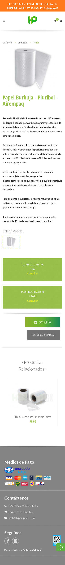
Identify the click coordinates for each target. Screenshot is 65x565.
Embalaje (22, 42)
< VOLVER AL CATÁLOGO (43, 335)
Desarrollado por (23, 550)
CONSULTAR (42, 322)
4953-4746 (31, 505)
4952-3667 (14, 505)
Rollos (36, 42)
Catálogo (7, 42)
